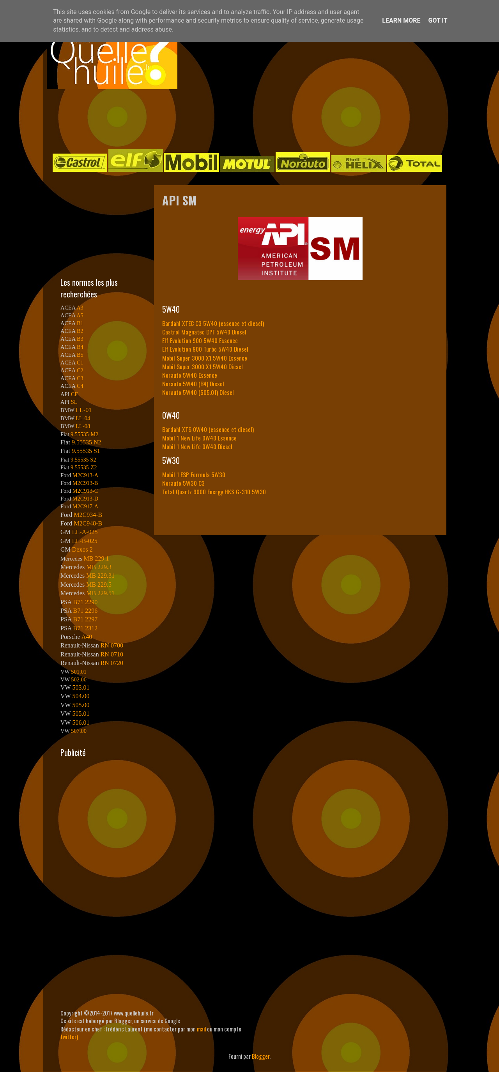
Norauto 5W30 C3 (183, 483)
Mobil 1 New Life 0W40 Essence (199, 437)
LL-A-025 (85, 532)
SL (74, 402)
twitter (68, 1037)
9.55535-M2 (85, 434)
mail (201, 1029)
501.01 (79, 672)
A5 (79, 315)
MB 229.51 (100, 593)
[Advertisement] (242, 118)
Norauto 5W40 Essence (189, 375)
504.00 (80, 696)
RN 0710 (112, 654)
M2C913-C (85, 491)
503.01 (80, 687)
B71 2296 (85, 610)
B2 (80, 331)
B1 (80, 323)
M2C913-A (85, 475)
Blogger (260, 1056)
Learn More (401, 20)
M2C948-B (88, 523)
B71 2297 (85, 619)
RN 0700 (112, 645)
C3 (80, 378)
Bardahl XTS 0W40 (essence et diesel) (208, 429)
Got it (437, 20)
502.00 (79, 679)
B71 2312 (85, 628)
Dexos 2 (82, 549)
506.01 (80, 722)
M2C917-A (85, 506)
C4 (80, 386)
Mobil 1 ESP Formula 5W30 (193, 474)
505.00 (80, 705)
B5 (80, 355)
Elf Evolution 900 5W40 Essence (200, 340)
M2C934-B (88, 514)
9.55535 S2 (83, 459)
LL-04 (83, 418)
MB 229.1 (96, 558)
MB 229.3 (98, 567)
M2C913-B (85, 483)
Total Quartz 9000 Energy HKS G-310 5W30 (214, 491)
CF (74, 394)
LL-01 (84, 410)
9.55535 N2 (86, 442)
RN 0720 (112, 663)
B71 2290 (85, 602)
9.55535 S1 (86, 451)
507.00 (79, 731)
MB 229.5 (98, 584)
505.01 (80, 713)
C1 (80, 362)
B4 (80, 347)
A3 (79, 307)
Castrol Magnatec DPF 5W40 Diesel (204, 331)
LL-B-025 (84, 541)
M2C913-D (85, 498)
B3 (80, 339)
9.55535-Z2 (84, 467)
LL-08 (83, 426)
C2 (80, 370)
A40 (86, 636)
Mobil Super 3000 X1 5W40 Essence (204, 358)
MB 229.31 (100, 575)
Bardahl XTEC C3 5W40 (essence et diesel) (213, 323)
